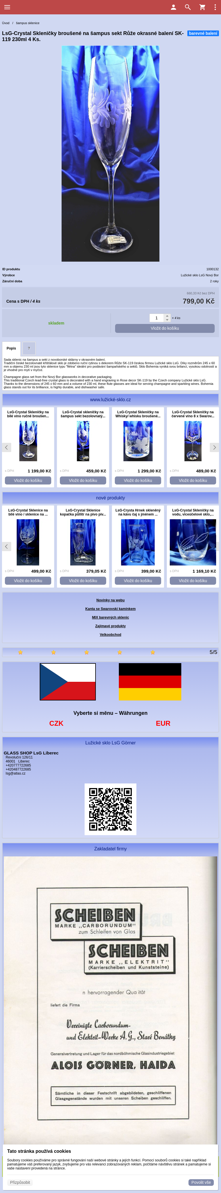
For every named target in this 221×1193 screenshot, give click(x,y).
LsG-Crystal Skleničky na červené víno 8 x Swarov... (193, 414)
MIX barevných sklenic (110, 617)
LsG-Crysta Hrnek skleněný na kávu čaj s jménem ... (138, 512)
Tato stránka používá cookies (39, 1151)
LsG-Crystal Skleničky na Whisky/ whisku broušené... (138, 414)
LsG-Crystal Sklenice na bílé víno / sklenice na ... (28, 512)
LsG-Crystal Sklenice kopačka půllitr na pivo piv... (83, 512)
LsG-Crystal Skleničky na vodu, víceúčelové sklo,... (193, 512)
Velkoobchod (110, 635)
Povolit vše (201, 1182)
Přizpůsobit (20, 1182)
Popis (11, 348)
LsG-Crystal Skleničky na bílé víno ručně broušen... (28, 414)
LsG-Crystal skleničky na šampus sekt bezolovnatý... (83, 414)
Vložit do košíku (165, 328)
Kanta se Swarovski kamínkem (110, 609)
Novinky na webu (110, 600)
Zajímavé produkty (110, 626)
